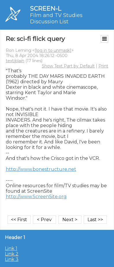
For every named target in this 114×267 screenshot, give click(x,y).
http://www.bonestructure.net (41, 169)
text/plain (15, 60)
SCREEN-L (45, 8)
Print (103, 66)
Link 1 (11, 248)
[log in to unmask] (53, 50)
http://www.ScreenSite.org (36, 196)
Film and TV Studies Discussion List (56, 18)
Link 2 (11, 254)
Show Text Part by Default (68, 66)
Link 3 (11, 259)
